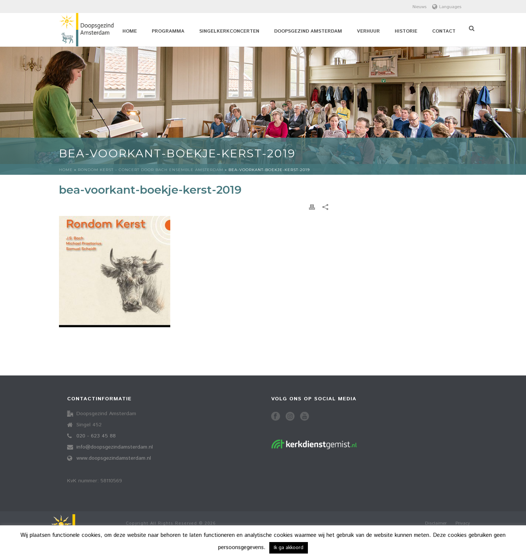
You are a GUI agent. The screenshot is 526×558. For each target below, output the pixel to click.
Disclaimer (436, 523)
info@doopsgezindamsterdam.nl (114, 447)
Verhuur (368, 31)
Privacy (463, 523)
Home (129, 31)
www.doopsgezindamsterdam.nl (113, 458)
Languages (446, 7)
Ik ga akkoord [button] (288, 547)
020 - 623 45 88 (96, 436)
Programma (168, 31)
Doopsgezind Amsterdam (308, 31)
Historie (406, 31)
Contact (444, 31)
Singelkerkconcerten (229, 31)
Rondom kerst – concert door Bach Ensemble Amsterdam (150, 169)
